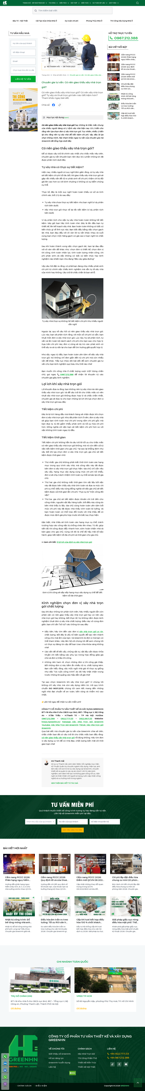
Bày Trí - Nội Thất (20, 21)
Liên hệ (52, 1067)
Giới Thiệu (114, 3)
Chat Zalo (5, 1064)
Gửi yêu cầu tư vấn (72, 830)
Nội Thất (75, 3)
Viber (5, 1084)
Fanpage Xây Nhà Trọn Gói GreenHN (82, 721)
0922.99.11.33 (85, 718)
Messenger (5, 1070)
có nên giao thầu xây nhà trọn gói (58, 737)
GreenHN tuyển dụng (59, 1062)
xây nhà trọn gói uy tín (91, 631)
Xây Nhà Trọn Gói (40, 3)
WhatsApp (5, 1077)
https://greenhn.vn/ (51, 721)
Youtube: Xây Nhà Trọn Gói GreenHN (60, 725)
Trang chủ (27, 3)
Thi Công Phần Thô (87, 1058)
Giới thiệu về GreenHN (60, 1053)
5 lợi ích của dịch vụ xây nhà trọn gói (74, 542)
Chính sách (24, 1086)
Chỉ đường (16, 1008)
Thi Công (53, 3)
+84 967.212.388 (118, 1058)
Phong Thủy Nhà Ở (94, 21)
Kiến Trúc (64, 3)
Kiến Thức (86, 3)
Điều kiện (40, 1086)
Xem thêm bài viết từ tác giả (64, 783)
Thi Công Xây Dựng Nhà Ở (121, 21)
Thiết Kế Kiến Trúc (87, 1062)
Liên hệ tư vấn (23, 79)
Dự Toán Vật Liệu (100, 3)
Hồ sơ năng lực (56, 1058)
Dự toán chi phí (71, 21)
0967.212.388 (66, 374)
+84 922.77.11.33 (118, 1054)
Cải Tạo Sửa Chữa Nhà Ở (46, 21)
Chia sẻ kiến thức (59, 75)
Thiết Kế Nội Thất (86, 1067)
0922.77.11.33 (67, 718)
